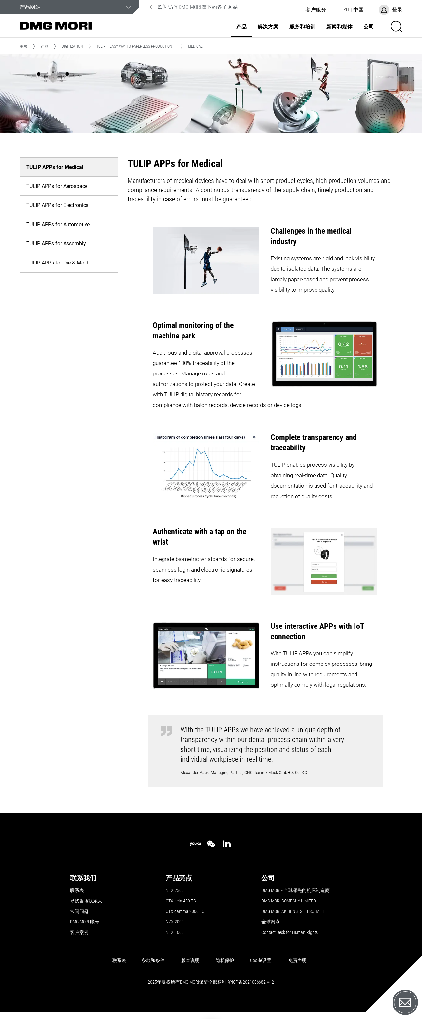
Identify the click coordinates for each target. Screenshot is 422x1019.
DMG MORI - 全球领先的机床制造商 (295, 890)
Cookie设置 (260, 960)
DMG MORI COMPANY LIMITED (288, 900)
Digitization (72, 46)
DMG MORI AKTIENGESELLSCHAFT (292, 911)
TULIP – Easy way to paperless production (134, 46)
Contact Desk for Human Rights (289, 932)
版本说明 (190, 960)
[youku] (195, 844)
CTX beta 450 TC (181, 900)
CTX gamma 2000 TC (185, 911)
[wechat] (211, 843)
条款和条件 (153, 960)
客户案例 (79, 932)
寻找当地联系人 (86, 900)
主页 (24, 46)
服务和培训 (302, 27)
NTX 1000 (175, 932)
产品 (241, 27)
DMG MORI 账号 (84, 921)
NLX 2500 (175, 890)
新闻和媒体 (339, 27)
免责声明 (297, 960)
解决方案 (268, 27)
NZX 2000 (175, 921)
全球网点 (270, 921)
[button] (315, 10)
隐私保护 (225, 960)
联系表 (77, 890)
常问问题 (79, 911)
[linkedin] (227, 843)
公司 (368, 27)
